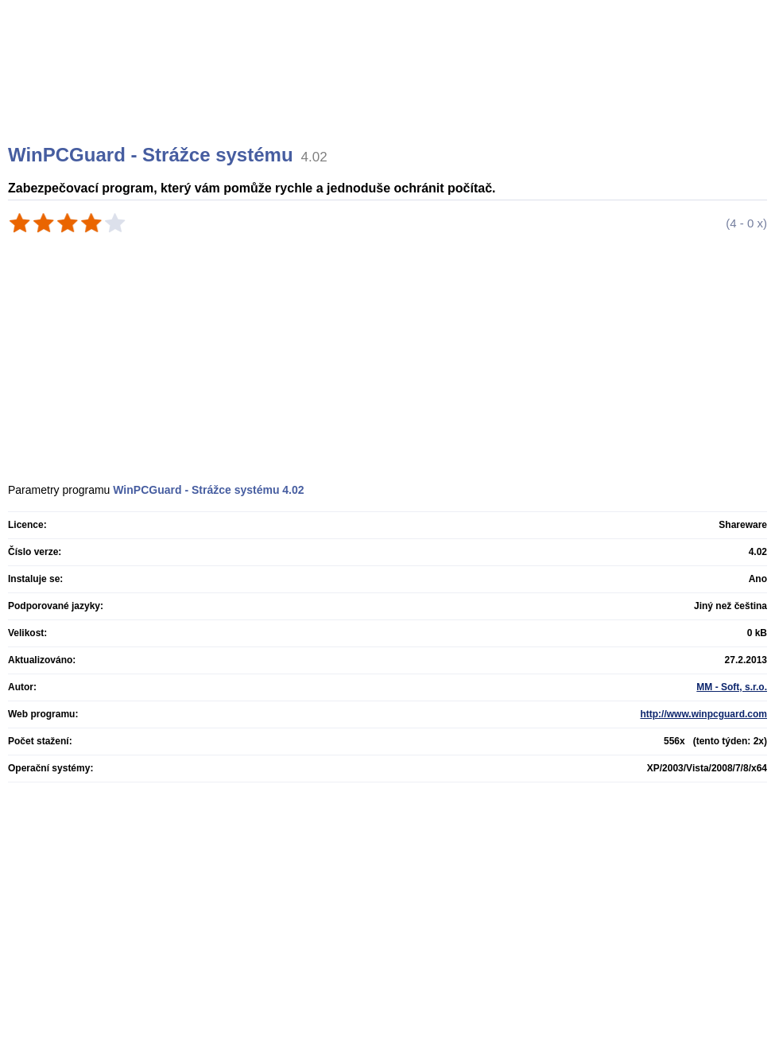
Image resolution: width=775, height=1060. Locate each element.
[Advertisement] (389, 91)
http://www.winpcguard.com (703, 714)
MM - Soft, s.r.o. (731, 687)
